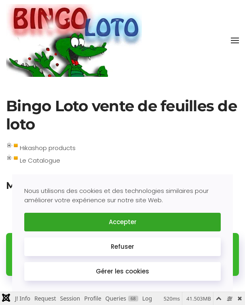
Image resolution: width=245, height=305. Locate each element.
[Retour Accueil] (74, 40)
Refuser (122, 246)
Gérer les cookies (122, 271)
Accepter (123, 222)
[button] (235, 40)
